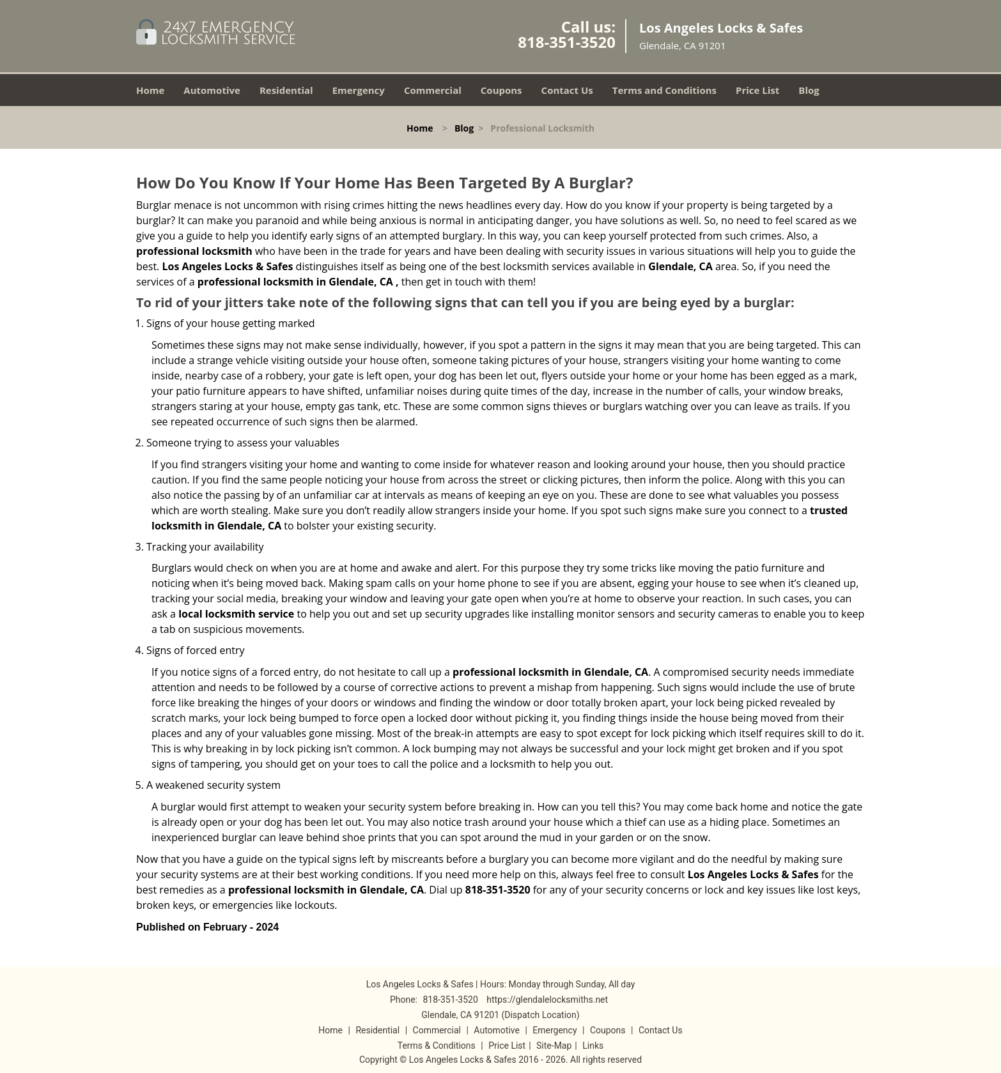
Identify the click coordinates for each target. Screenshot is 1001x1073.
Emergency (358, 90)
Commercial (433, 90)
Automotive (211, 90)
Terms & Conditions (437, 1045)
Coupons (501, 90)
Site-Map (553, 1045)
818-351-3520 (567, 41)
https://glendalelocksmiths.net (547, 999)
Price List (757, 90)
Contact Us (567, 90)
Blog (808, 90)
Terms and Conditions (664, 90)
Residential (286, 90)
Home (150, 90)
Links (592, 1045)
